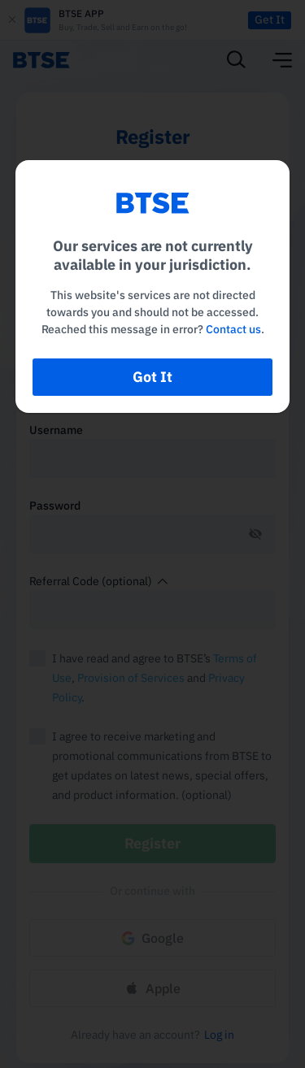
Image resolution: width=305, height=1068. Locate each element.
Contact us (233, 329)
